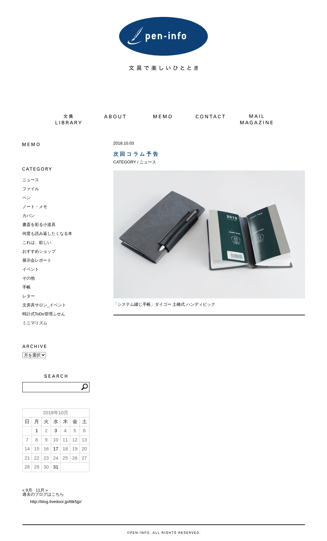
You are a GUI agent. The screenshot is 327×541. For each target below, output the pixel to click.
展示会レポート (36, 260)
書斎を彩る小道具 (39, 224)
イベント (30, 269)
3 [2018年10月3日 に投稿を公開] (55, 430)
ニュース (30, 179)
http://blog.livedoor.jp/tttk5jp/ (55, 501)
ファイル (30, 188)
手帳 (26, 287)
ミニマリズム (34, 322)
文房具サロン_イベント (44, 305)
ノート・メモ (34, 206)
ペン (26, 197)
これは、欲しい (36, 242)
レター (28, 296)
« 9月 (27, 490)
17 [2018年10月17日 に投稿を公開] (55, 448)
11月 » (41, 490)
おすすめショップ (39, 251)
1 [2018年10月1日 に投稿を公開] (36, 430)
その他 (28, 278)
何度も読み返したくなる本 (47, 233)
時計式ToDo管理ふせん (43, 314)
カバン (28, 215)
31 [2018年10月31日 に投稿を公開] (55, 467)
